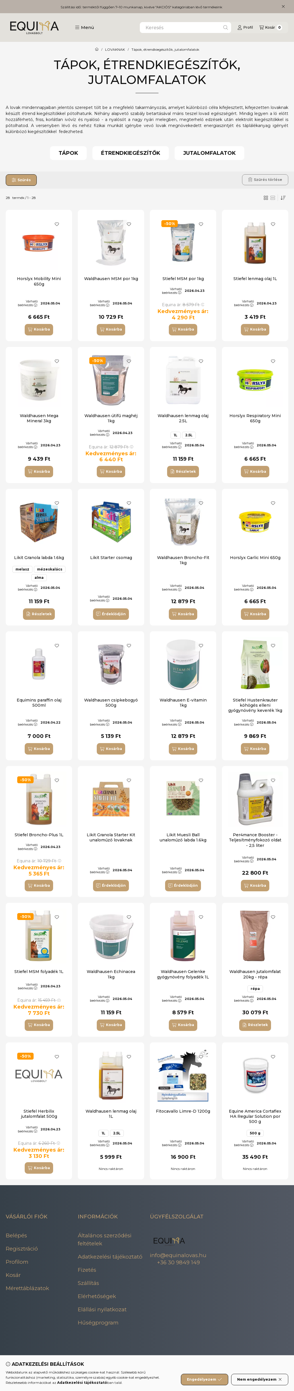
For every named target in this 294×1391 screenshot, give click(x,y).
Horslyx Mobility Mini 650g (39, 281)
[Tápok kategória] (68, 153)
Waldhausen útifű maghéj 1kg (111, 418)
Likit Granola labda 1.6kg (39, 557)
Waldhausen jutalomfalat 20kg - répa (255, 974)
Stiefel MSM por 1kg (183, 278)
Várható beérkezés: (28, 303)
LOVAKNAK (115, 50)
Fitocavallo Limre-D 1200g (183, 1111)
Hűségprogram (98, 1322)
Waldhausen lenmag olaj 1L (111, 1114)
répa (255, 988)
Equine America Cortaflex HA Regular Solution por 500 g (255, 1116)
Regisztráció (22, 1248)
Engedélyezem (204, 1379)
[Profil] (245, 27)
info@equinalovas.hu (178, 1255)
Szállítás (88, 1283)
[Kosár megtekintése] (271, 27)
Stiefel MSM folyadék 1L (38, 971)
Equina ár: (183, 304)
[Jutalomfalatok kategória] (209, 153)
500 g (255, 1133)
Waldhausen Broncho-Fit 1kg (183, 560)
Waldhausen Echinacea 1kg (111, 974)
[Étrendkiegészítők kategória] (130, 153)
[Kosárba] (39, 329)
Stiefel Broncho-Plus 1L (39, 834)
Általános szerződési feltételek (104, 1239)
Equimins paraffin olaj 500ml (39, 703)
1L (175, 435)
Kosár (13, 1275)
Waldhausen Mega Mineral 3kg (39, 418)
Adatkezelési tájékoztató (110, 1256)
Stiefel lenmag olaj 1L (255, 278)
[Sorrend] (283, 197)
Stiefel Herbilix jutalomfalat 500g (39, 1114)
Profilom (17, 1262)
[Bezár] (283, 6)
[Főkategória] (96, 50)
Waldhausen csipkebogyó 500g (111, 703)
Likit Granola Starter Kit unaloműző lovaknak (111, 837)
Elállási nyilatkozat (102, 1309)
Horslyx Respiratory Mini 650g (255, 418)
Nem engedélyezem (259, 1379)
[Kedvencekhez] (57, 224)
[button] (84, 27)
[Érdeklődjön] (111, 614)
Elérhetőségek (97, 1296)
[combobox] (185, 27)
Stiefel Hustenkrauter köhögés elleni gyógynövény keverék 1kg (255, 705)
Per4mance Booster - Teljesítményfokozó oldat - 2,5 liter (255, 840)
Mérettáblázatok (27, 1288)
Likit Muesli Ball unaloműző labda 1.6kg (183, 837)
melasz (22, 569)
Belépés (16, 1235)
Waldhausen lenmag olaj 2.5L (183, 418)
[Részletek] (183, 471)
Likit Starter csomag (111, 557)
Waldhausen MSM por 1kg (111, 278)
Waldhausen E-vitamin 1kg (183, 703)
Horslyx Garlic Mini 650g (255, 557)
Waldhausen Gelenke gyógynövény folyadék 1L (183, 974)
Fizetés (87, 1270)
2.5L (189, 435)
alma (39, 577)
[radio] (272, 197)
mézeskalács (49, 569)
